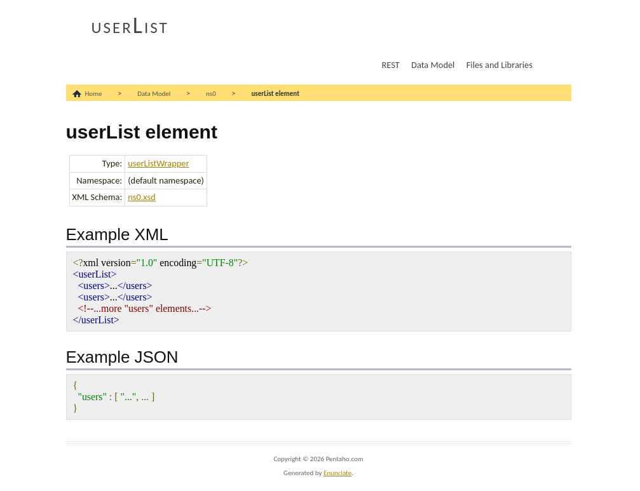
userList (130, 25)
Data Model (432, 65)
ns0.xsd (141, 197)
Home (93, 94)
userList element (275, 94)
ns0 (211, 94)
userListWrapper (158, 163)
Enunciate (337, 473)
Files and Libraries (499, 65)
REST (391, 65)
